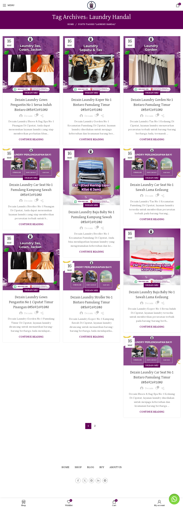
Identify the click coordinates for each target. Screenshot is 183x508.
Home (70, 24)
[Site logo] (91, 5)
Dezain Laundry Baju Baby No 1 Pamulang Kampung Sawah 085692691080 (91, 217)
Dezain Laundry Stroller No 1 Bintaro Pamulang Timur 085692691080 (91, 302)
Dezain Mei (31, 92)
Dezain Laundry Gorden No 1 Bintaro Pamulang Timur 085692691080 (152, 105)
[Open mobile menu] (8, 5)
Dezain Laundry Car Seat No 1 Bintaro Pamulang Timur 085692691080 (152, 377)
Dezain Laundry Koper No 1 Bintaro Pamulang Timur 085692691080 (91, 105)
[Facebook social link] (78, 480)
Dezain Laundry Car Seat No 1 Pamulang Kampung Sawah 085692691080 (31, 190)
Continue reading (31, 139)
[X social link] (84, 480)
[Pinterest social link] (91, 480)
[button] (174, 499)
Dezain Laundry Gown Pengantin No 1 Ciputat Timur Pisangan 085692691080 (31, 302)
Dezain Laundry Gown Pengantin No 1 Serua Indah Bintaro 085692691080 (31, 105)
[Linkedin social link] (98, 480)
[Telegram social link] (105, 480)
